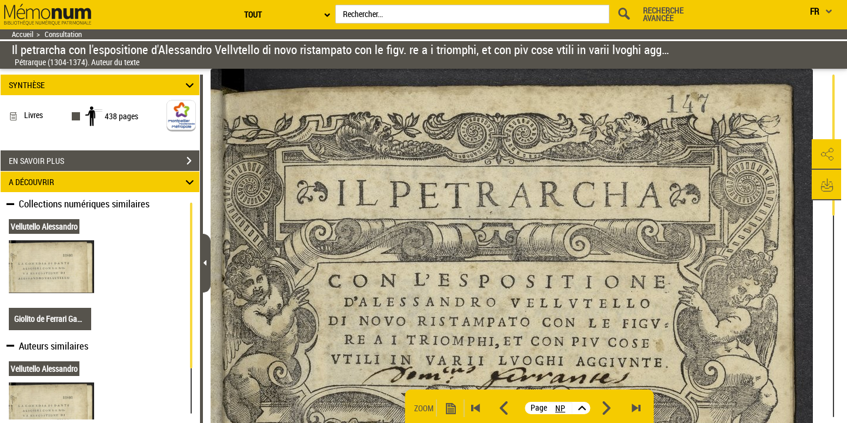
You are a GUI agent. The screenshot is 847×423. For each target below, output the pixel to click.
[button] (826, 154)
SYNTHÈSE (103, 85)
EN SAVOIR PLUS (104, 161)
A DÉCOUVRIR (103, 182)
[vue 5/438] (560, 408)
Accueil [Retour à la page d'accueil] (23, 34)
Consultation (63, 34)
